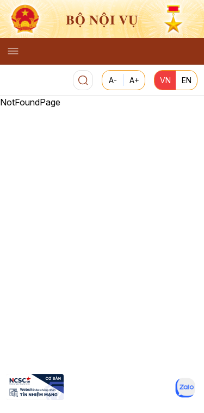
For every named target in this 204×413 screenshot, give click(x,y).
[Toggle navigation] (13, 51)
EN (186, 80)
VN (165, 80)
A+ (134, 80)
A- (113, 80)
